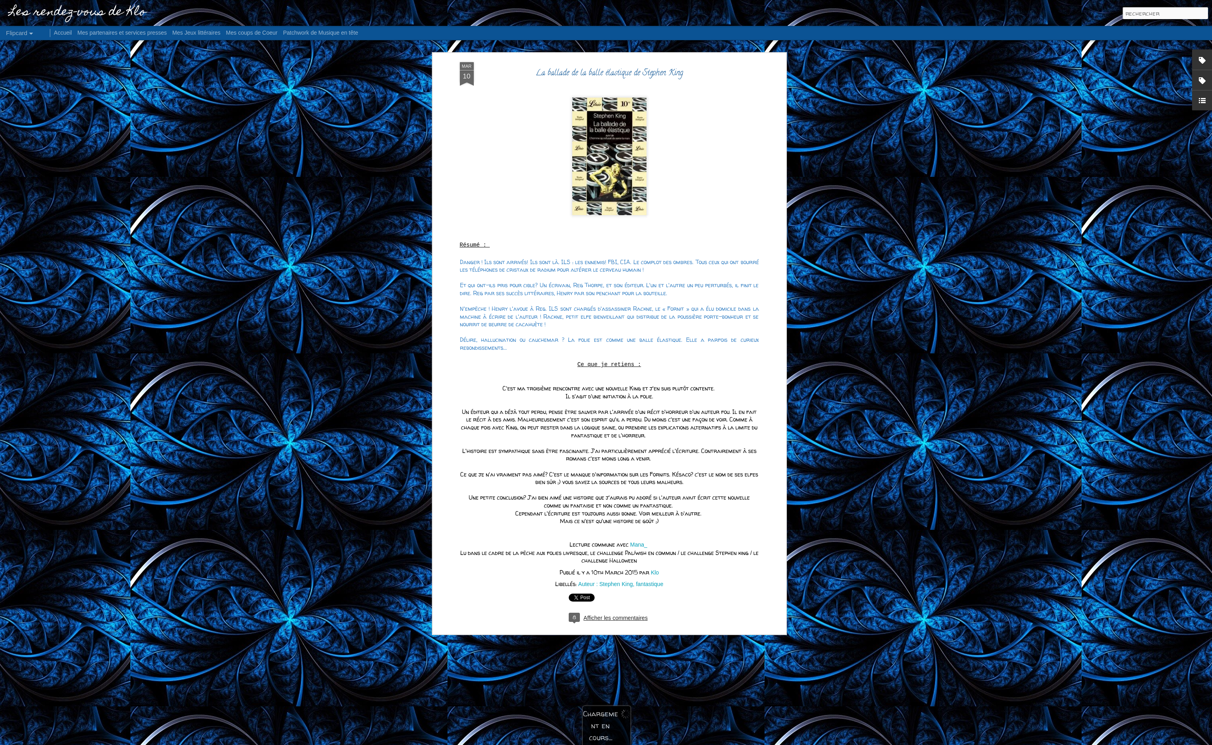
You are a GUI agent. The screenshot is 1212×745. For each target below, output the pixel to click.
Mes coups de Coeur (252, 32)
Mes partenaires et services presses (122, 32)
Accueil (63, 32)
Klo (655, 319)
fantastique (650, 330)
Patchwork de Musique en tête (320, 32)
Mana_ (638, 291)
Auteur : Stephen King (605, 330)
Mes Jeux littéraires (196, 32)
